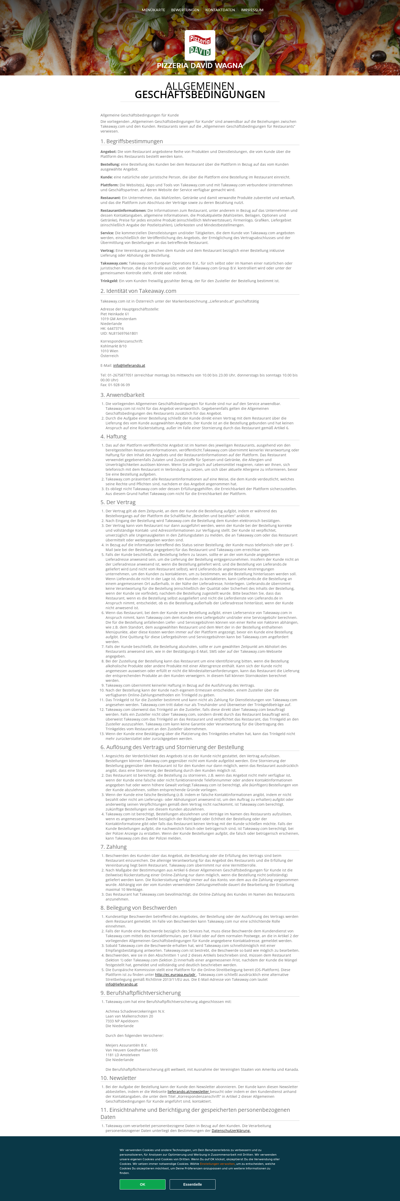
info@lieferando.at (129, 365)
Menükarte (153, 9)
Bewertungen (185, 9)
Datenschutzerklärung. (231, 1130)
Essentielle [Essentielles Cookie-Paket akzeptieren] (192, 1184)
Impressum (252, 9)
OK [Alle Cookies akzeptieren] (142, 1184)
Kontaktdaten (220, 9)
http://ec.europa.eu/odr (175, 974)
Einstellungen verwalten (217, 1164)
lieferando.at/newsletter (189, 1091)
